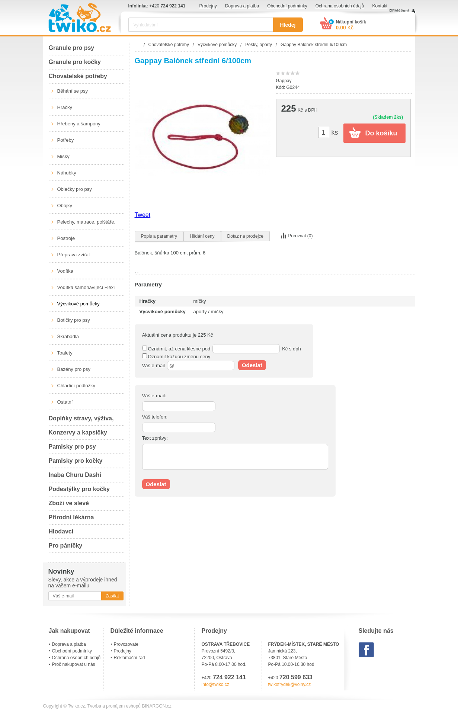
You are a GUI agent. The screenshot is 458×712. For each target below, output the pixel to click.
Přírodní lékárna (71, 517)
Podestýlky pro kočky (79, 489)
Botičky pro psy (73, 320)
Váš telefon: (155, 417)
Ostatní (65, 402)
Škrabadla (68, 336)
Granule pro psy (72, 48)
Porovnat (300, 235)
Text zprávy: (155, 438)
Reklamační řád (129, 657)
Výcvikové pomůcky (78, 304)
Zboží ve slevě (69, 503)
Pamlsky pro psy (72, 446)
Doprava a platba (242, 6)
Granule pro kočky (75, 62)
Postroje (66, 238)
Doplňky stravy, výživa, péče (81, 420)
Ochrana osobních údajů (340, 6)
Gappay (284, 80)
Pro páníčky (66, 545)
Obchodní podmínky (287, 6)
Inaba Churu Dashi (75, 475)
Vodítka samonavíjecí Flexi (86, 287)
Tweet (143, 215)
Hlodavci (61, 531)
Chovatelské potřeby (78, 76)
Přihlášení (399, 11)
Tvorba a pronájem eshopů (114, 706)
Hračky (64, 107)
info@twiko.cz (215, 684)
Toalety (65, 353)
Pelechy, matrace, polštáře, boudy (86, 224)
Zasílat (112, 596)
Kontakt (379, 6)
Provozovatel (127, 644)
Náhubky (66, 173)
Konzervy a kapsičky (78, 432)
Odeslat (252, 365)
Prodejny (208, 6)
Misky (63, 156)
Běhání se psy (72, 91)
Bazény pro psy (74, 369)
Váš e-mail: (154, 395)
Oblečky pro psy (74, 189)
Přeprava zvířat (73, 254)
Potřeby (65, 140)
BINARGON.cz (156, 706)
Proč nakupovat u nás (73, 664)
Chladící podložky (76, 385)
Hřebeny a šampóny (78, 123)
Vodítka (65, 271)
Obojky (64, 205)
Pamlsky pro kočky (76, 461)
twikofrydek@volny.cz (289, 684)
